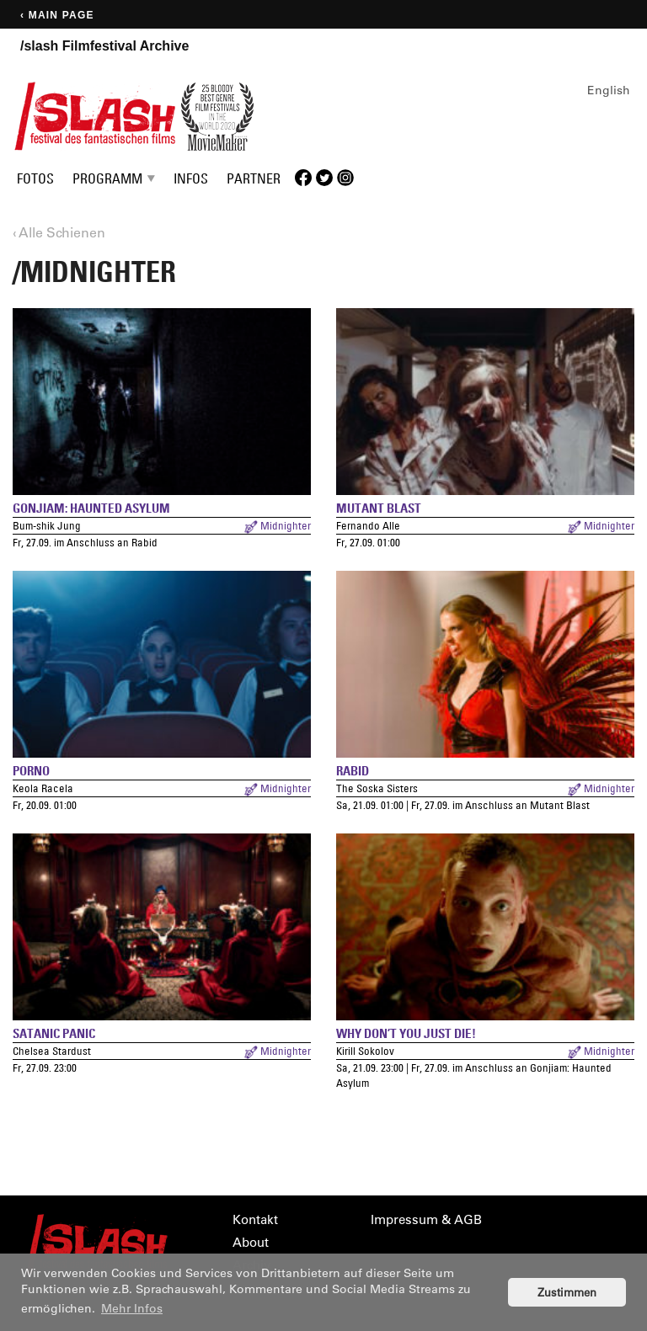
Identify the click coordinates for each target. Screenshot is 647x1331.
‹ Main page (57, 15)
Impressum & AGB (426, 1219)
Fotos (35, 178)
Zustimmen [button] (566, 1292)
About (251, 1242)
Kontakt (255, 1219)
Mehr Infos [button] (132, 1308)
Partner (254, 178)
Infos (191, 178)
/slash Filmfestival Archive (104, 46)
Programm (107, 178)
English (608, 90)
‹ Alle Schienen (59, 232)
